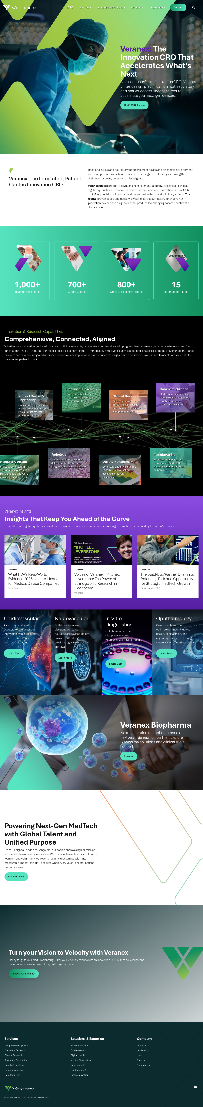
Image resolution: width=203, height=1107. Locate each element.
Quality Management (118, 462)
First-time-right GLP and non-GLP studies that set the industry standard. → (80, 397)
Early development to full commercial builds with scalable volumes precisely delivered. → (169, 465)
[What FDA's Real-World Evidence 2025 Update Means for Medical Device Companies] (35, 550)
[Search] (194, 7)
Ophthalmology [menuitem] (79, 1070)
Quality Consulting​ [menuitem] (14, 1065)
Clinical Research (126, 396)
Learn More (14, 653)
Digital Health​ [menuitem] (78, 1055)
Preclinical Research (81, 389)
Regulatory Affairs (13, 462)
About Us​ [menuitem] (141, 1045)
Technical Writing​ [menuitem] (79, 1074)
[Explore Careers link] (16, 876)
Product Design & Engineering (31, 398)
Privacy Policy (43, 1097)
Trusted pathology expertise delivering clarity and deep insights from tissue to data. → (68, 463)
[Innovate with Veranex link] (24, 973)
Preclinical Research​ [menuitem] (14, 1050)
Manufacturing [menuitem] (12, 1074)
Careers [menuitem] (141, 1060)
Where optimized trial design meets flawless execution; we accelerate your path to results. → (127, 406)
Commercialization (174, 389)
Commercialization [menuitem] (14, 1070)
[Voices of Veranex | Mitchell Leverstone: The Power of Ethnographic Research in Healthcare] (101, 550)
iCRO (70, 7)
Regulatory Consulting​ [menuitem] (15, 1060)
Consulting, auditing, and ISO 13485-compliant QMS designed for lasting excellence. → (119, 472)
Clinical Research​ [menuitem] (13, 1055)
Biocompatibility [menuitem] (79, 1045)
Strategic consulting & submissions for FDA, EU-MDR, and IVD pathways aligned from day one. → (15, 472)
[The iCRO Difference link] (134, 105)
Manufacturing (164, 454)
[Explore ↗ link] (128, 756)
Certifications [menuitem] (144, 1065)
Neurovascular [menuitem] (78, 1065)
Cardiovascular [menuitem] (78, 1050)
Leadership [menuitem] (143, 1050)
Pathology (58, 454)
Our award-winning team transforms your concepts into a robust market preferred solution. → (33, 410)
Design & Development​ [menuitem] (16, 1045)
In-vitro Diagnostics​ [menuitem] (81, 1060)
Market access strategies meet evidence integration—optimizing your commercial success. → (174, 399)
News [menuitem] (140, 1055)
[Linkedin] (195, 1087)
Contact (178, 7)
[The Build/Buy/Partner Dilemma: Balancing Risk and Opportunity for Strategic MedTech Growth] (168, 550)
